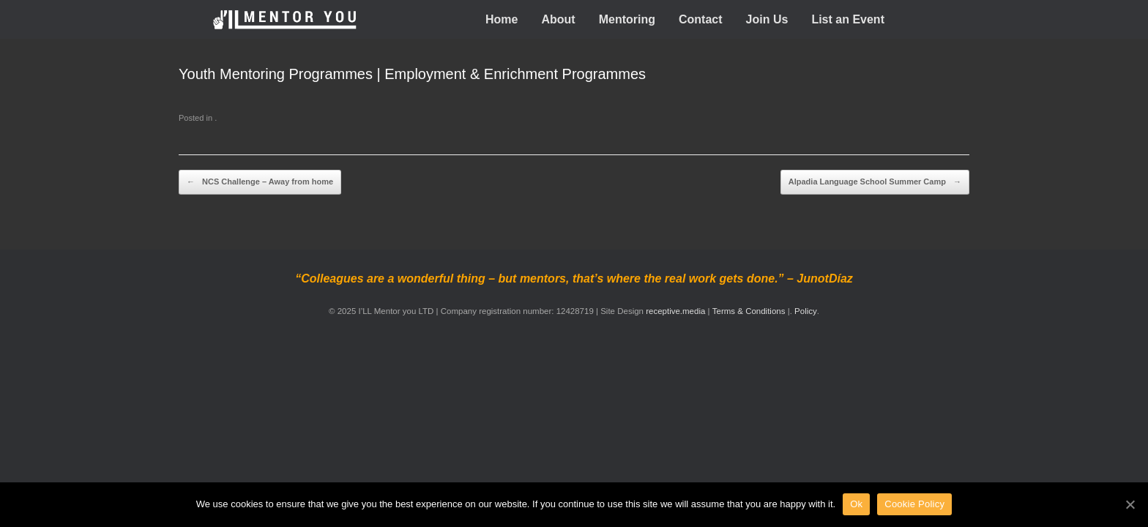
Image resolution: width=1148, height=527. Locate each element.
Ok (856, 503)
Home (501, 19)
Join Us (767, 19)
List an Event (847, 19)
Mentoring (627, 19)
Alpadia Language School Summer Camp (875, 182)
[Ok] (1129, 504)
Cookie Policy (914, 503)
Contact (701, 19)
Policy (805, 311)
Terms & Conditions (750, 311)
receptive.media (675, 311)
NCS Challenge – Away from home (260, 182)
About (558, 19)
